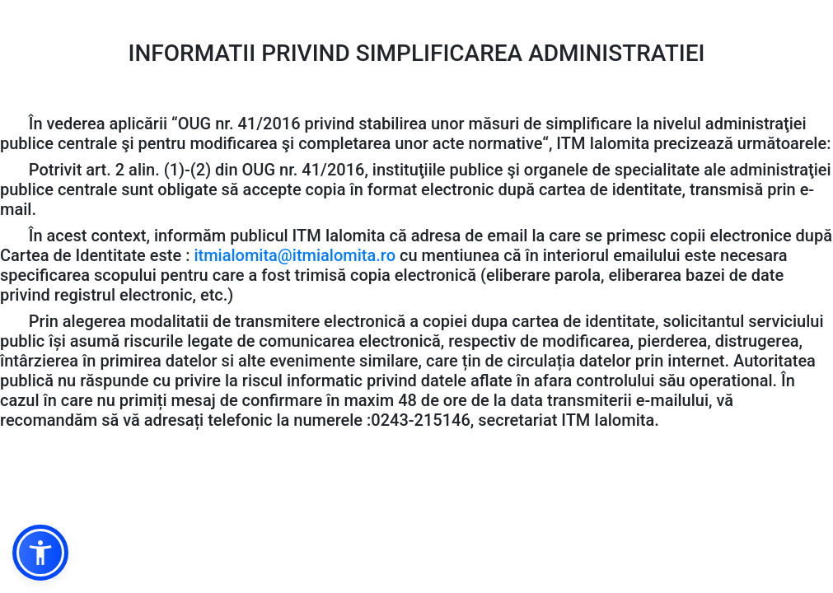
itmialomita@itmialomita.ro (294, 255)
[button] (40, 553)
